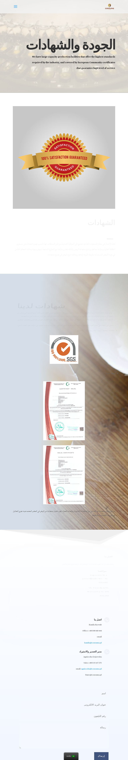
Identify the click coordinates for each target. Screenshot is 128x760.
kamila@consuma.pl (93, 643)
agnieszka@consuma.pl (91, 669)
